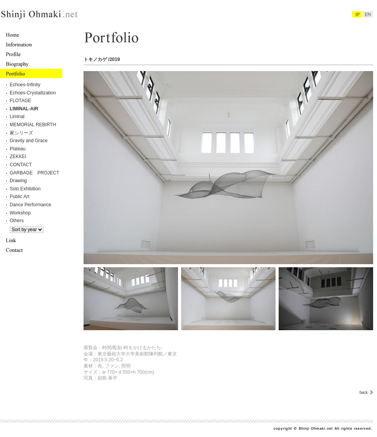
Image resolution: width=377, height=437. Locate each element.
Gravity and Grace (28, 140)
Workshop (20, 213)
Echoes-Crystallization (33, 93)
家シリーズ (21, 133)
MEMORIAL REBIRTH (33, 124)
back (364, 392)
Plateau (18, 148)
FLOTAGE (20, 100)
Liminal (17, 116)
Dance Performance (30, 204)
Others (17, 220)
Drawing (18, 180)
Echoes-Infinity (25, 84)
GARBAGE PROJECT (34, 173)
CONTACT (21, 164)
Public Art (20, 196)
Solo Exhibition (25, 189)
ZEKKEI (18, 156)
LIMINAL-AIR (24, 108)
